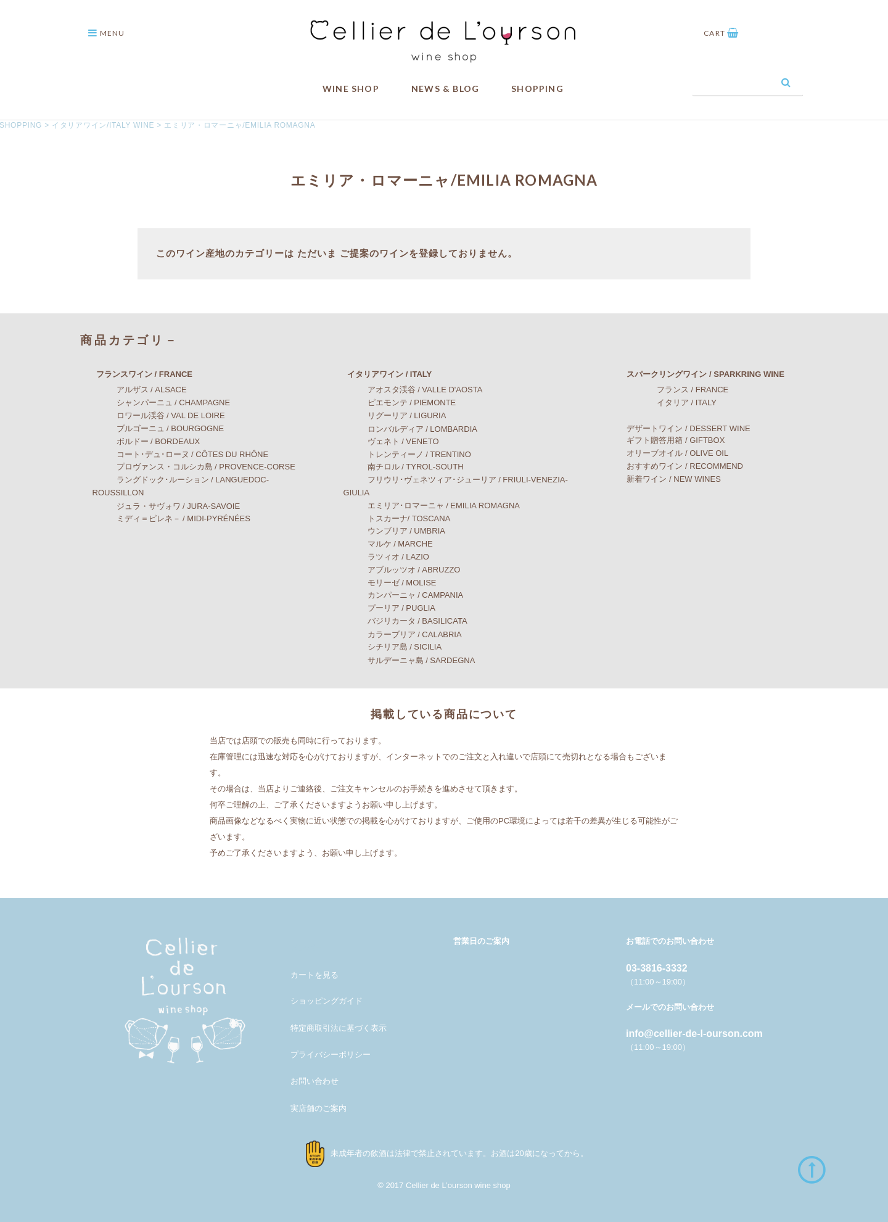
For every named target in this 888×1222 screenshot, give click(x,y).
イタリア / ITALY (667, 402)
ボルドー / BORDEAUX (146, 441)
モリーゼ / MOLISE (390, 582)
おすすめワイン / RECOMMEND (676, 466)
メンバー (306, 947)
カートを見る (314, 975)
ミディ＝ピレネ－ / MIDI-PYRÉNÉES (171, 518)
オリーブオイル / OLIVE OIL (669, 453)
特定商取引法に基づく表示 (338, 1027)
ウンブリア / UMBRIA (394, 530)
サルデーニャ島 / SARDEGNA (409, 660)
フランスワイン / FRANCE (136, 374)
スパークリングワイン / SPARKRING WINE (697, 374)
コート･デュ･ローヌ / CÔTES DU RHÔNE (180, 454)
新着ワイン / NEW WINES (665, 479)
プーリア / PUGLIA (389, 608)
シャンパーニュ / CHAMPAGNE (161, 402)
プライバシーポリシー (330, 1054)
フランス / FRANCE (672, 389)
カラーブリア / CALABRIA (402, 633)
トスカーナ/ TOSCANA (397, 518)
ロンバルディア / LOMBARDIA (410, 428)
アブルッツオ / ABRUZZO (402, 569)
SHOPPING (537, 88)
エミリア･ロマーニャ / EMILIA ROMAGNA (431, 505)
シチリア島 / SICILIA (392, 646)
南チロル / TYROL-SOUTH (403, 466)
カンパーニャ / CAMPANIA (403, 595)
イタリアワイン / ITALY (381, 374)
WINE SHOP (351, 88)
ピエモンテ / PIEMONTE (399, 402)
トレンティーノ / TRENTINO (407, 454)
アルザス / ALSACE (139, 389)
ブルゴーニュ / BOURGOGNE (158, 428)
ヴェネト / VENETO (391, 441)
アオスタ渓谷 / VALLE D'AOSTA (413, 389)
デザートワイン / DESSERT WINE (680, 428)
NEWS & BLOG (445, 88)
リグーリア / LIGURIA (394, 415)
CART (721, 33)
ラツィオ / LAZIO (386, 556)
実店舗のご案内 (318, 1108)
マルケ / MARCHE (388, 543)
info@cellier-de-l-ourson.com (694, 1033)
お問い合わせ (314, 1081)
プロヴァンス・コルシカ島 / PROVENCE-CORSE (193, 466)
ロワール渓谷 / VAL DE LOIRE (158, 415)
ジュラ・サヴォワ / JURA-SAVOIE (166, 506)
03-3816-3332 (657, 968)
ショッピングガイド (326, 1000)
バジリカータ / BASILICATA (405, 620)
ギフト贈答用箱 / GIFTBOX (667, 439)
